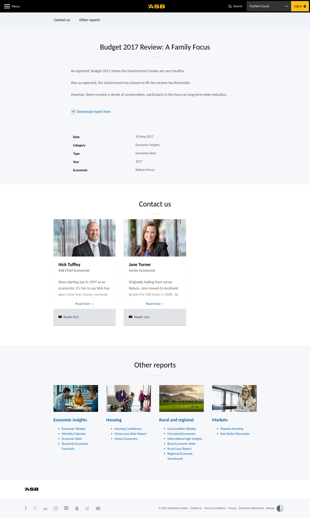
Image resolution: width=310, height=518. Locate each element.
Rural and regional (176, 420)
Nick (75, 317)
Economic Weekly (73, 429)
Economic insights (70, 420)
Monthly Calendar (74, 434)
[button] (7, 6)
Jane (146, 317)
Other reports (89, 20)
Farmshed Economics (182, 434)
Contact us (62, 20)
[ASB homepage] (156, 6)
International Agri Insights (185, 439)
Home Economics (126, 439)
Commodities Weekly (182, 429)
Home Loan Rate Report (131, 434)
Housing (114, 420)
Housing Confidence (128, 429)
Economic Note (72, 439)
